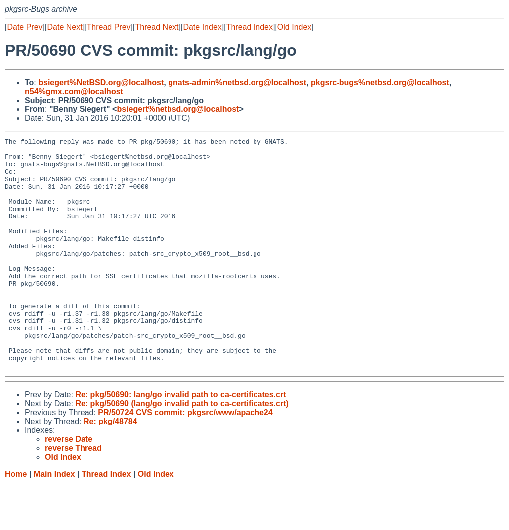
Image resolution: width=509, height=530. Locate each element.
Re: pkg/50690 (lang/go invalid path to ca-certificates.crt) (181, 449)
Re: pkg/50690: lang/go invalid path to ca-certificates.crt (180, 440)
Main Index (54, 520)
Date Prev (24, 27)
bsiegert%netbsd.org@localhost (178, 109)
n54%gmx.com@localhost (74, 91)
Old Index (294, 27)
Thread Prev (109, 27)
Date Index (202, 27)
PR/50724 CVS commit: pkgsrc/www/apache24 (185, 458)
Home (16, 520)
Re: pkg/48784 (110, 467)
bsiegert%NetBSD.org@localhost (101, 82)
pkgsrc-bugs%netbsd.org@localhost (380, 82)
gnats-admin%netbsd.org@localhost (237, 82)
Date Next (64, 27)
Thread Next (156, 27)
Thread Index (249, 27)
